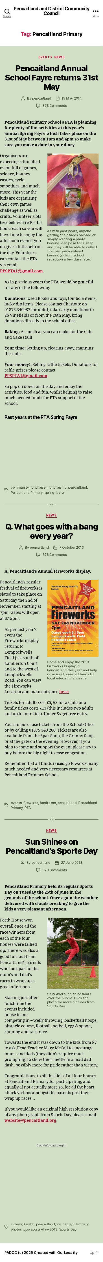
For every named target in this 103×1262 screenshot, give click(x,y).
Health (29, 1224)
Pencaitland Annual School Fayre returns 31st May (51, 77)
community (20, 487)
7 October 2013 (71, 547)
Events (45, 57)
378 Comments (54, 105)
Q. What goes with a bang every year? (51, 531)
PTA (28, 808)
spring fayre (54, 492)
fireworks (30, 803)
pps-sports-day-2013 (40, 1229)
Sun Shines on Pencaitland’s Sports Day (51, 846)
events (16, 803)
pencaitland (41, 98)
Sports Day (68, 1229)
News (59, 57)
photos (16, 1229)
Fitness (16, 1224)
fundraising (57, 487)
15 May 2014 (72, 98)
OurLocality (67, 1252)
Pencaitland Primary (27, 492)
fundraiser (38, 487)
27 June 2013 (71, 862)
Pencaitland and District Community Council (51, 11)
